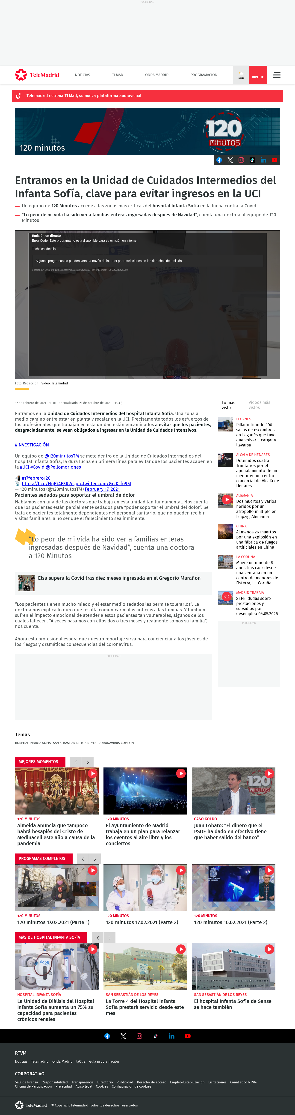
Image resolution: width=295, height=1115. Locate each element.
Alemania (244, 495)
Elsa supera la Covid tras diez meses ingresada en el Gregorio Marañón (26, 583)
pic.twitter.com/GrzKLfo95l (103, 484)
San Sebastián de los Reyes (74, 743)
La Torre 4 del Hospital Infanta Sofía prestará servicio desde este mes (145, 966)
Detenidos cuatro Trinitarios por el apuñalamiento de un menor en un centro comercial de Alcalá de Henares (225, 460)
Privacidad (64, 1086)
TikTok (252, 160)
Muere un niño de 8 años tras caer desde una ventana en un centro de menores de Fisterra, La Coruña (225, 562)
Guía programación (104, 1061)
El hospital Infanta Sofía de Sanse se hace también (232, 1004)
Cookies (102, 1086)
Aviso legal (84, 1086)
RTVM (21, 1053)
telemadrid (31, 1105)
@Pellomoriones (63, 467)
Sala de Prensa (26, 1082)
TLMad (117, 75)
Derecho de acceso (151, 1082)
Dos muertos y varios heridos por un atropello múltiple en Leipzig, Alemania (225, 501)
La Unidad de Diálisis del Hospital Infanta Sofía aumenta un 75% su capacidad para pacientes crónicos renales (57, 966)
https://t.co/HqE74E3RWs (48, 484)
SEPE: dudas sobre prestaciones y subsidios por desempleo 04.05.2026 (225, 598)
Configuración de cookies (131, 1086)
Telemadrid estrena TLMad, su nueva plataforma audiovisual (84, 96)
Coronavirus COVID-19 (116, 743)
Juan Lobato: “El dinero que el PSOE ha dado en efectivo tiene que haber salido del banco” (233, 791)
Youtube (274, 160)
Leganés (243, 419)
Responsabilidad (55, 1082)
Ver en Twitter (123, 1037)
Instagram (241, 160)
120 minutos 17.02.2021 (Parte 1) (57, 887)
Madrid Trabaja (250, 593)
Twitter (230, 160)
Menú (276, 75)
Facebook (219, 160)
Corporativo (29, 1074)
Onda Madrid (156, 75)
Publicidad (125, 1082)
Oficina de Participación (33, 1086)
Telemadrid (40, 1061)
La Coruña (245, 557)
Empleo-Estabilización (187, 1082)
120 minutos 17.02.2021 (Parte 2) (145, 887)
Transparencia (82, 1082)
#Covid (37, 467)
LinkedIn (263, 160)
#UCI (24, 467)
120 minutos (29, 819)
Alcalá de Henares (253, 455)
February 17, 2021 (102, 489)
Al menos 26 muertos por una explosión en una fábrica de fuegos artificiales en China (225, 531)
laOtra (81, 1061)
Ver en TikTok (155, 1037)
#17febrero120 (36, 478)
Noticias (82, 75)
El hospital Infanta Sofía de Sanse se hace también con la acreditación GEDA (233, 966)
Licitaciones (217, 1082)
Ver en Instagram (139, 1036)
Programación (204, 75)
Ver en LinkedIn (171, 1036)
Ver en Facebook (107, 1037)
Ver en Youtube (187, 1036)
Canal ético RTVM (243, 1082)
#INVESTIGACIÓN (32, 445)
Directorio (105, 1082)
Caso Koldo (205, 819)
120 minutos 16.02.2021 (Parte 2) (233, 887)
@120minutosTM (61, 456)
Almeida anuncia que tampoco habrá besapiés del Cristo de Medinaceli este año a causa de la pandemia (57, 791)
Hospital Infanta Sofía (33, 743)
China (241, 526)
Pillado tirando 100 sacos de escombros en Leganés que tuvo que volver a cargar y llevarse (225, 424)
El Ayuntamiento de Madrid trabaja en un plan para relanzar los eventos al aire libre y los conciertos (145, 791)
